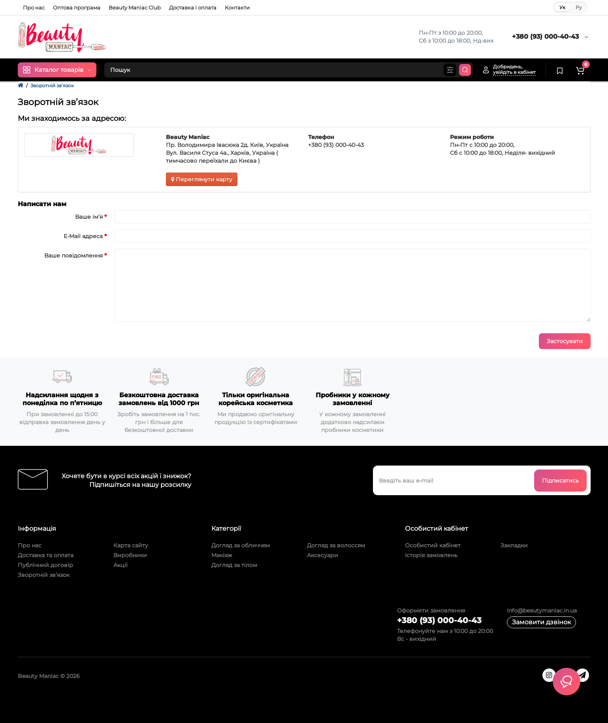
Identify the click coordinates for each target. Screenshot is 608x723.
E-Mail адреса (83, 236)
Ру (579, 7)
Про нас (34, 7)
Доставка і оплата (192, 7)
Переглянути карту (201, 179)
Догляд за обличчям (240, 545)
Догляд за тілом (234, 565)
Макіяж (221, 555)
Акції (120, 565)
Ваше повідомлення (73, 255)
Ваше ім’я (89, 216)
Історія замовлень (431, 555)
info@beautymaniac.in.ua (542, 610)
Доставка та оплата (45, 555)
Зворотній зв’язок (52, 85)
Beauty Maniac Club (135, 7)
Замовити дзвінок (541, 622)
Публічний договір (45, 565)
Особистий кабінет (433, 545)
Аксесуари (322, 555)
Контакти (237, 7)
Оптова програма (76, 7)
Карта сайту (130, 545)
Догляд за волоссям (336, 545)
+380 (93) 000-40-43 (545, 36)
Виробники (130, 555)
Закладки (514, 545)
